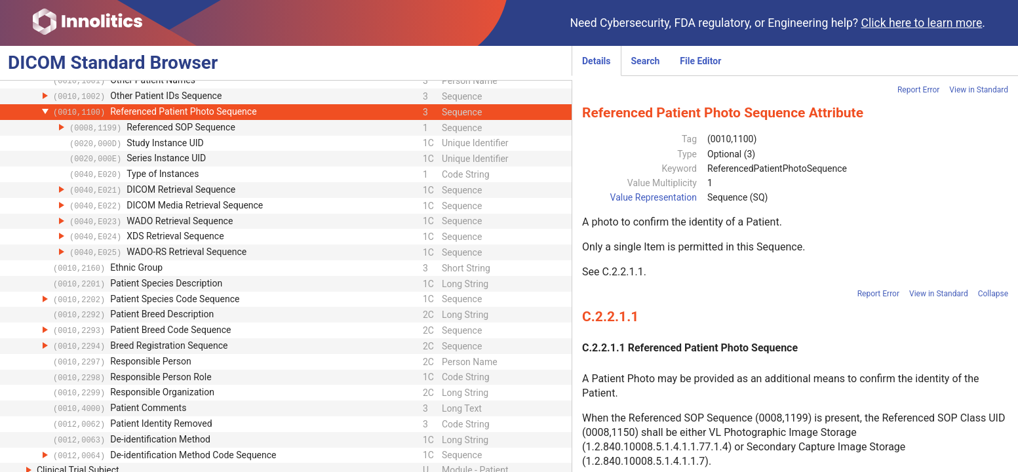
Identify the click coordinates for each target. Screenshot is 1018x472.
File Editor (700, 61)
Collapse (993, 293)
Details (596, 61)
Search (645, 61)
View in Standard (978, 89)
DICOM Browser (113, 62)
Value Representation (653, 197)
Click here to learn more (922, 23)
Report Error (918, 89)
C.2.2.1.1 (622, 272)
